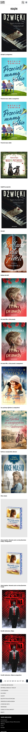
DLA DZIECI (3, 693)
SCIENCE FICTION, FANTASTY (7, 709)
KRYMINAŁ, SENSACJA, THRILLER (8, 687)
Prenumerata (4, 720)
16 (18, 681)
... (3, 681)
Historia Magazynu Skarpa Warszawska (10, 721)
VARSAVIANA (4, 706)
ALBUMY (3, 696)
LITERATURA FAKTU (5, 704)
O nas (2, 725)
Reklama (3, 723)
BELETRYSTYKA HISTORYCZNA (8, 698)
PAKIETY (2, 712)
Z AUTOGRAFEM (4, 690)
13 (10, 681)
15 (15, 681)
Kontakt (3, 727)
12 (8, 681)
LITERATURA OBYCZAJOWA (7, 685)
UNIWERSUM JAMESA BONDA (8, 701)
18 (23, 681)
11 (5, 681)
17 (20, 681)
